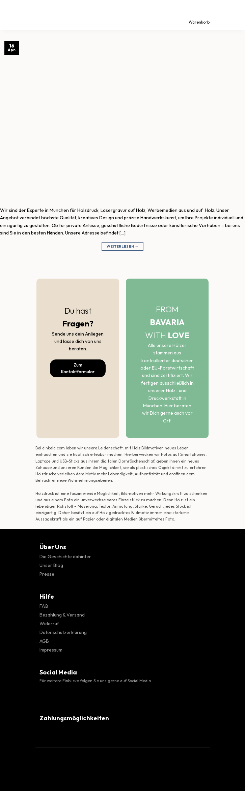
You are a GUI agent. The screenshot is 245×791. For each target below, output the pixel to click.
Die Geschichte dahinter (65, 556)
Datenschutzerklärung (63, 632)
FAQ (43, 606)
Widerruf (49, 624)
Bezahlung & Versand (62, 615)
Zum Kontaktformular (77, 368)
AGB (44, 641)
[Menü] (11, 15)
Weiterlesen (123, 246)
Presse (46, 574)
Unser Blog (51, 565)
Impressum (50, 650)
